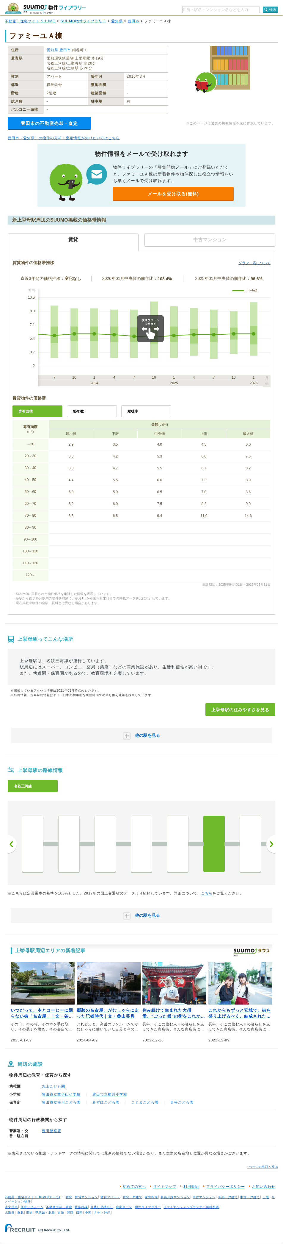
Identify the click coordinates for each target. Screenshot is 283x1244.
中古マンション (204, 1197)
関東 (29, 1212)
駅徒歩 (133, 411)
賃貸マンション (86, 1197)
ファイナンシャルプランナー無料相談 (191, 1207)
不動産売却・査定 (59, 1207)
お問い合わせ (263, 1187)
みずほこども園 (106, 1102)
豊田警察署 (51, 1131)
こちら (207, 893)
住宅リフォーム (32, 1207)
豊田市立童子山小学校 (61, 1094)
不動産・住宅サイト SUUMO (30, 21)
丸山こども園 (53, 1086)
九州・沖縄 (102, 1212)
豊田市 (133, 21)
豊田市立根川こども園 (61, 1102)
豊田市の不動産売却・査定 (49, 123)
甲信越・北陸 (45, 1212)
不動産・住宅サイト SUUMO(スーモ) (32, 1197)
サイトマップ (164, 1187)
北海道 (10, 1212)
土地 (265, 1197)
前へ (12, 844)
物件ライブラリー (148, 1207)
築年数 (78, 411)
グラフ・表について (254, 263)
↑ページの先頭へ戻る (262, 1166)
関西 (70, 1212)
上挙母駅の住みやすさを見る (240, 709)
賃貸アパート (110, 1197)
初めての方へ (134, 1187)
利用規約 (191, 1187)
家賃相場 (151, 1197)
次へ (270, 844)
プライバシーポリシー (225, 1187)
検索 (273, 9)
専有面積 (25, 411)
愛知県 (117, 21)
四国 (79, 1212)
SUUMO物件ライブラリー (83, 21)
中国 (88, 1212)
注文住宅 (11, 1207)
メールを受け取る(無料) (173, 193)
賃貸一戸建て (132, 1197)
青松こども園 (182, 1102)
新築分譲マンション (175, 1197)
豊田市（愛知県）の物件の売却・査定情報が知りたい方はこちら (64, 138)
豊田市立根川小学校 (109, 1094)
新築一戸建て (228, 1197)
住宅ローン (124, 1207)
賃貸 (69, 1197)
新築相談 (81, 1207)
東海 (61, 1212)
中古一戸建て (250, 1197)
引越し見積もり (101, 1207)
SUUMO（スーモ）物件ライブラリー (45, 8)
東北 (20, 1212)
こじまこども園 (144, 1102)
